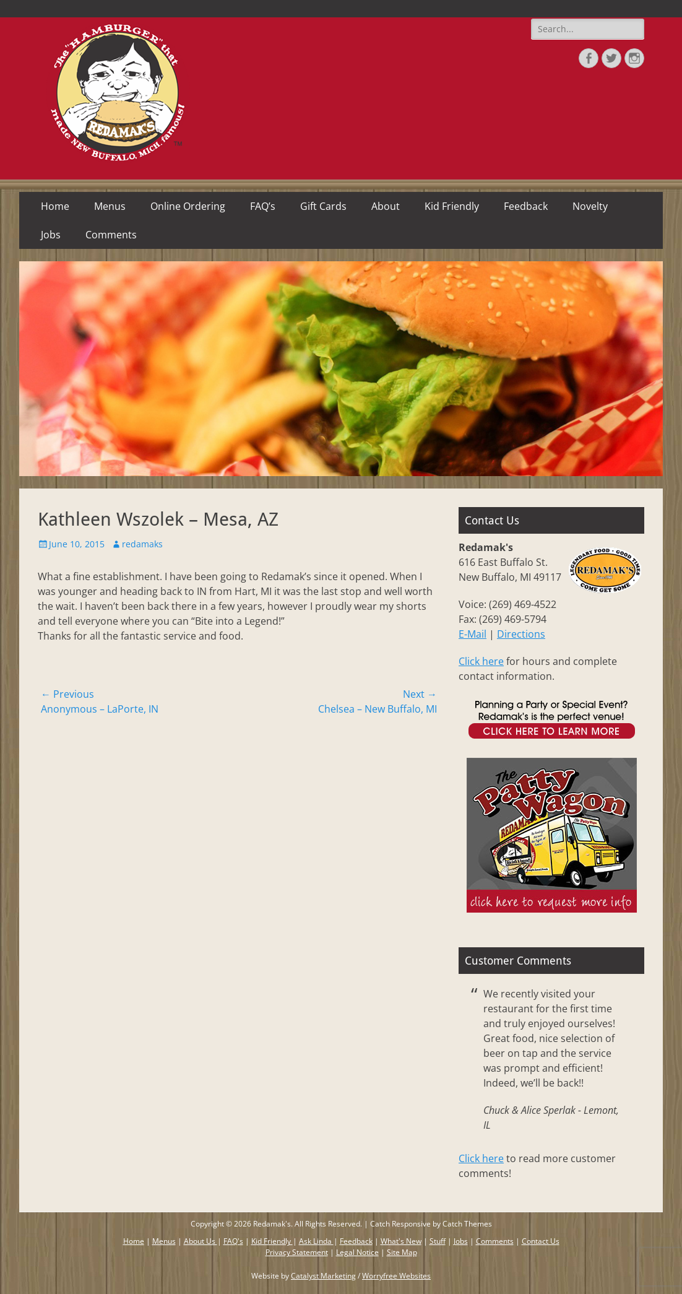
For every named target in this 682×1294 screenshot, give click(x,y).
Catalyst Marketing (323, 1275)
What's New (401, 1241)
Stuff (437, 1241)
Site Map (402, 1252)
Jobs (51, 234)
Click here (481, 661)
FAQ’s (262, 206)
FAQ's (233, 1241)
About (385, 206)
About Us (200, 1241)
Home (55, 206)
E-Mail (472, 634)
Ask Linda (316, 1241)
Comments (111, 234)
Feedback (526, 206)
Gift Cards (323, 206)
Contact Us (540, 1241)
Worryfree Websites (396, 1275)
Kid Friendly (452, 206)
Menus (110, 206)
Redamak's (272, 1223)
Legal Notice (357, 1252)
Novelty (590, 206)
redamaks (142, 544)
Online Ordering (187, 206)
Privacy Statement (296, 1252)
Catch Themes (467, 1223)
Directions (521, 634)
